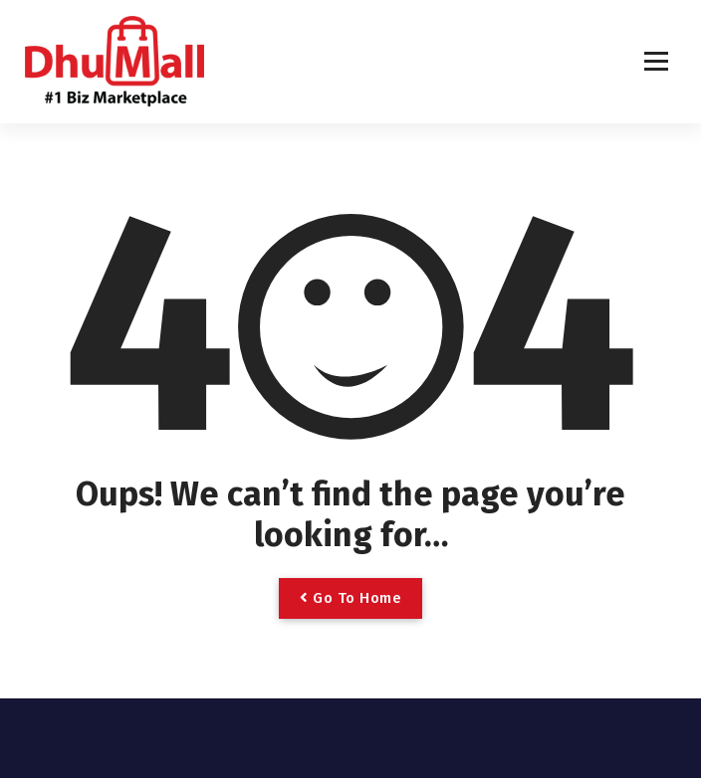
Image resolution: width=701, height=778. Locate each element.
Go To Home (350, 598)
